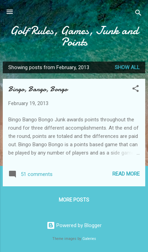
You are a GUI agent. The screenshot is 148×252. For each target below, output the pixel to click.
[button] (135, 89)
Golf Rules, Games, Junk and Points (74, 36)
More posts (74, 200)
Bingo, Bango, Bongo (37, 89)
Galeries (89, 238)
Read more (126, 174)
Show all (127, 67)
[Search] (138, 14)
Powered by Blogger (74, 225)
